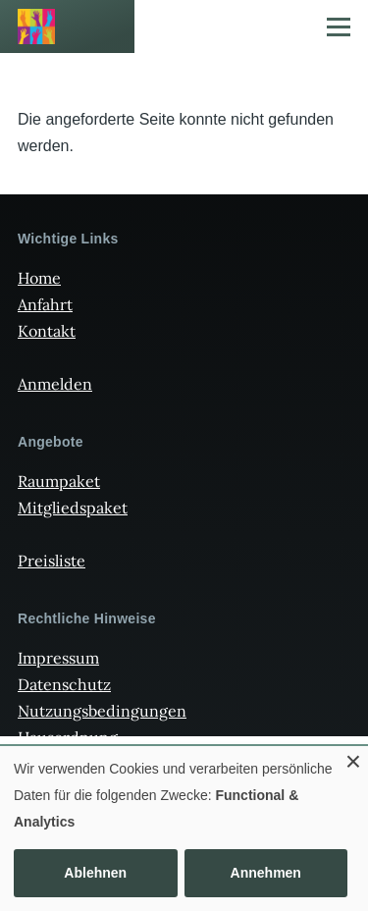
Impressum (58, 658)
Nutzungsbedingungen (102, 711)
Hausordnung (68, 737)
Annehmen (266, 873)
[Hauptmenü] (338, 26)
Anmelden (55, 384)
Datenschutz (64, 684)
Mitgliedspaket (73, 507)
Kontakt (47, 331)
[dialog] (184, 828)
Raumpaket (59, 481)
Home (39, 278)
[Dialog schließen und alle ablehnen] (353, 758)
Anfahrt (45, 304)
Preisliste (51, 560)
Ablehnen (95, 873)
